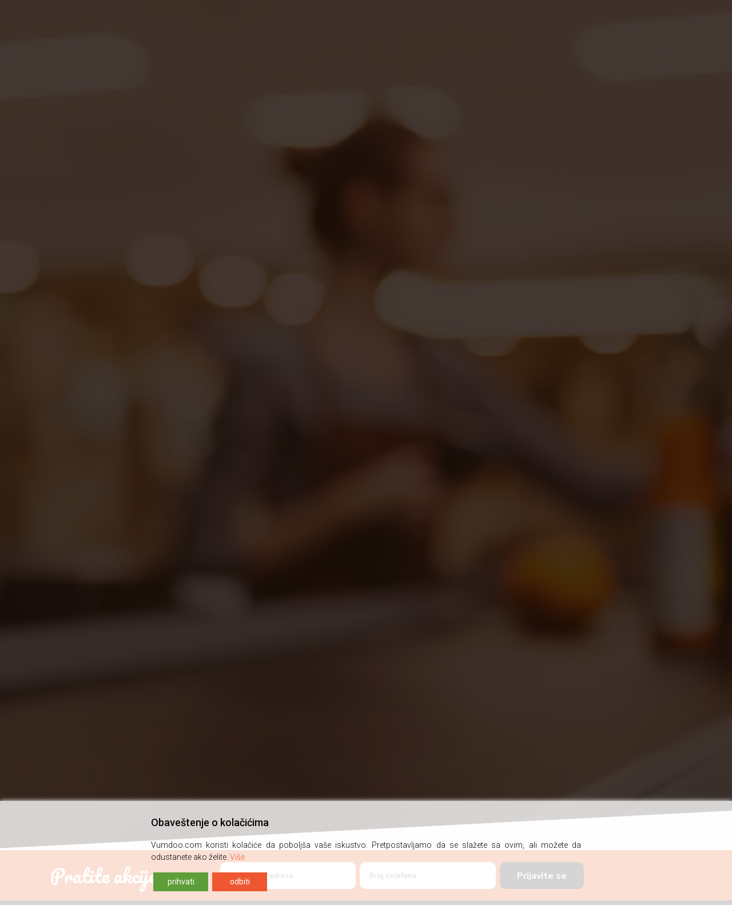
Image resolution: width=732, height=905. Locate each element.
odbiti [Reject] (240, 881)
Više (237, 857)
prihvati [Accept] (181, 881)
